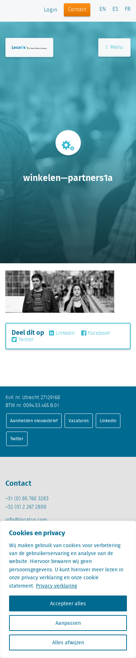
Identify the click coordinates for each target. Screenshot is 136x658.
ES (115, 9)
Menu (114, 47)
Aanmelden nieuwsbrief (34, 420)
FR (128, 9)
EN (102, 9)
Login (50, 10)
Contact (77, 9)
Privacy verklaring (56, 585)
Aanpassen (68, 623)
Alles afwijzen (68, 642)
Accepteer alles (68, 603)
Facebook (95, 333)
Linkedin (62, 333)
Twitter (22, 340)
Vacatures (79, 420)
